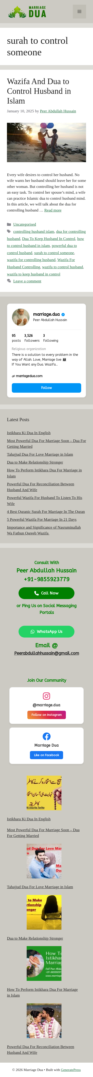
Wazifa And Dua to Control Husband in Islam (39, 91)
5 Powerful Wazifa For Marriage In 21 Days (42, 519)
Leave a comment (27, 281)
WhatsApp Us (46, 631)
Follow (46, 388)
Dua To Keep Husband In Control (48, 239)
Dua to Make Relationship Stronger (35, 462)
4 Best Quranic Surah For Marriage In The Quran (46, 511)
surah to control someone (54, 253)
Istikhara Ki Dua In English (29, 433)
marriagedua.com (27, 376)
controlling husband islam (33, 231)
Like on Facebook (46, 755)
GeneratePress (71, 1070)
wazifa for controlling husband (31, 260)
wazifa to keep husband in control (33, 274)
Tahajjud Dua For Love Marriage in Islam (40, 454)
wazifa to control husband (62, 267)
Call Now (46, 593)
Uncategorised (24, 224)
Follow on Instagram (47, 715)
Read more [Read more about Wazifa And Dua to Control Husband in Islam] (52, 210)
